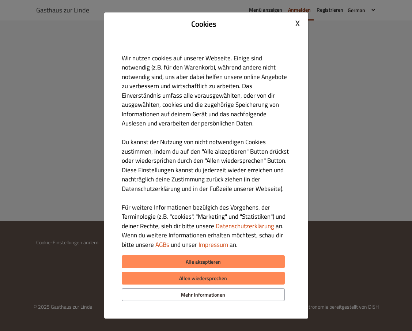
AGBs (162, 244)
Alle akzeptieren (203, 262)
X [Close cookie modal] (297, 23)
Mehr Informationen (203, 294)
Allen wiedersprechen (203, 278)
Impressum (213, 244)
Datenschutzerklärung (245, 226)
